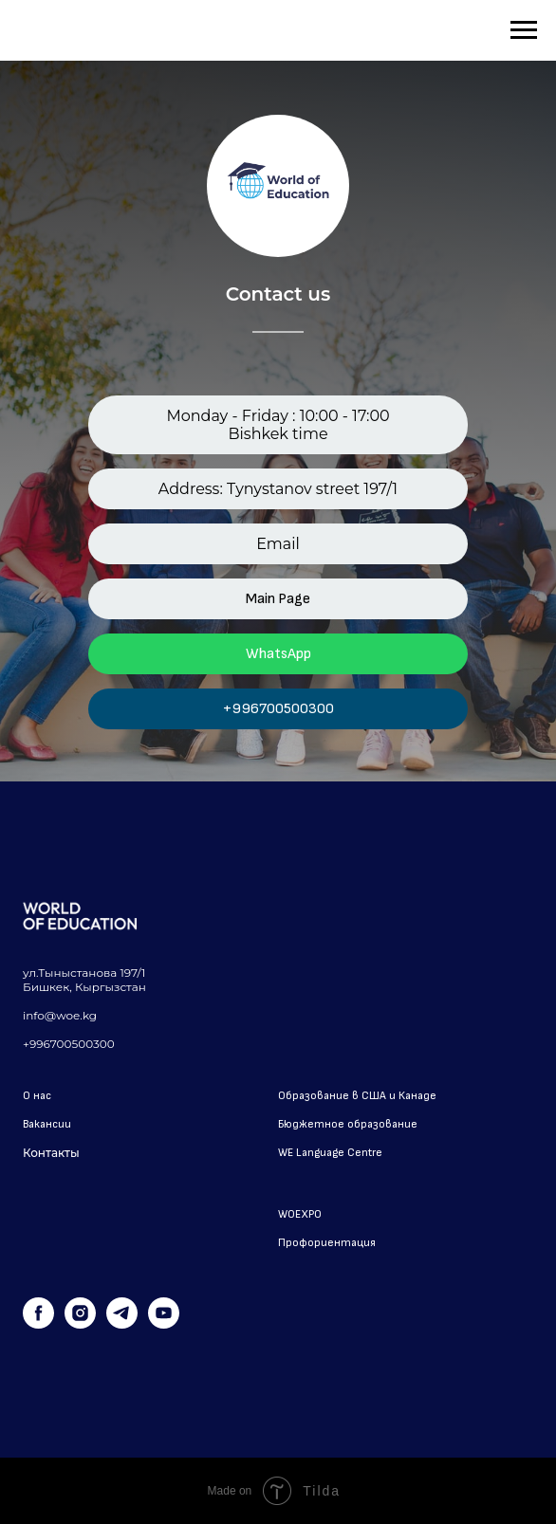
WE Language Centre (330, 1153)
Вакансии (47, 1124)
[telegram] (122, 1323)
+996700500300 (278, 709)
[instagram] (80, 1323)
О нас (37, 1096)
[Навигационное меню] (523, 30)
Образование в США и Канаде (357, 1096)
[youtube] (163, 1323)
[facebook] (38, 1323)
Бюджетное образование (347, 1124)
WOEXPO (300, 1214)
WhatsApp (278, 654)
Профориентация (327, 1243)
